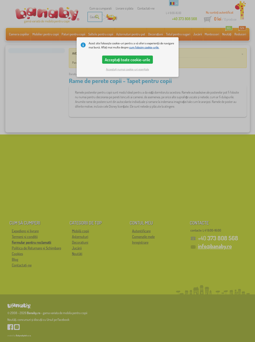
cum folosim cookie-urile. (144, 47)
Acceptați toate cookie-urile (127, 59)
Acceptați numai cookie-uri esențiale (127, 69)
